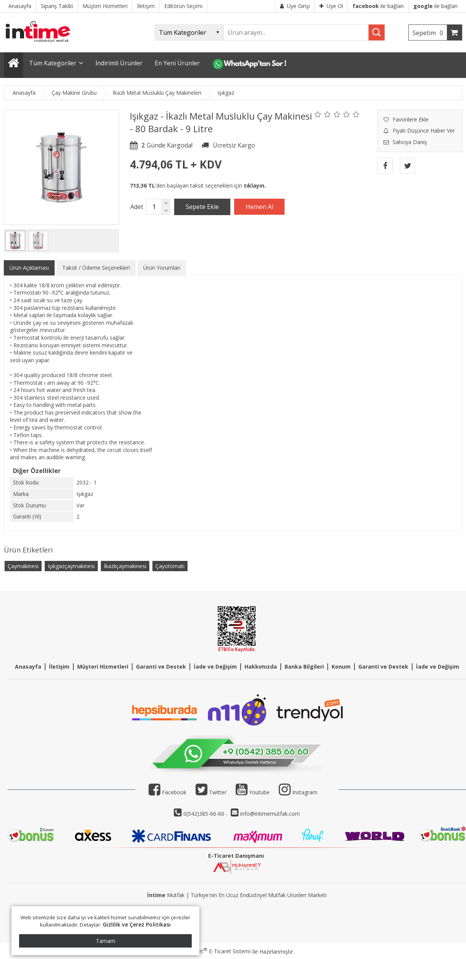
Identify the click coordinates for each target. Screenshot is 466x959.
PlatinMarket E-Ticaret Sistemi (211, 951)
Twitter (211, 792)
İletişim (59, 666)
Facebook (167, 792)
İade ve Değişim (215, 666)
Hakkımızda (260, 666)
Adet (136, 206)
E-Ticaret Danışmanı (236, 855)
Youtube (253, 792)
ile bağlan (378, 6)
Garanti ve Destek (161, 666)
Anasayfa (28, 666)
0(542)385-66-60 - (206, 813)
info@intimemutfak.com (270, 813)
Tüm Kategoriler (52, 63)
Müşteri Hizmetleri (102, 666)
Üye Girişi (295, 6)
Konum (341, 666)
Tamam (105, 940)
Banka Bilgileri (304, 666)
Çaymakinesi (23, 566)
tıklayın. (255, 185)
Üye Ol (331, 6)
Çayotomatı (169, 566)
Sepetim (430, 33)
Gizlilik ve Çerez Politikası (137, 924)
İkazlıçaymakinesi (125, 566)
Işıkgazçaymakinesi (71, 566)
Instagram (304, 792)
